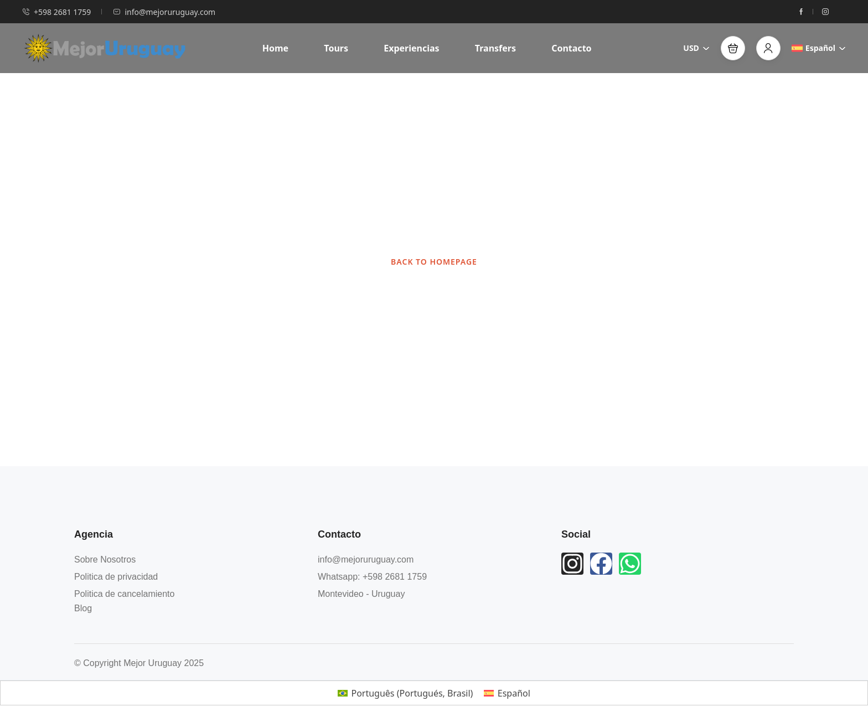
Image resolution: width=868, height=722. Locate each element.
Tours (336, 48)
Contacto (571, 48)
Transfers (495, 48)
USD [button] (696, 48)
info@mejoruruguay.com (164, 12)
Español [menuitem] (514, 693)
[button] (733, 48)
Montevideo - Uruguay (361, 594)
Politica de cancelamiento (124, 594)
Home (275, 48)
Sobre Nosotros (105, 559)
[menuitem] (405, 693)
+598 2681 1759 (56, 12)
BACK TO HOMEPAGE (434, 261)
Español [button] (819, 48)
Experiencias (411, 48)
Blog (83, 608)
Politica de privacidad (116, 576)
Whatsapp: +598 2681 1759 (372, 576)
